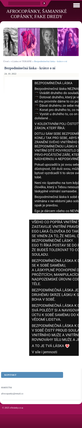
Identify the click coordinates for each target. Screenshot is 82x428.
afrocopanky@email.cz (12, 393)
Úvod (5, 61)
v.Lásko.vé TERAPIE (21, 61)
